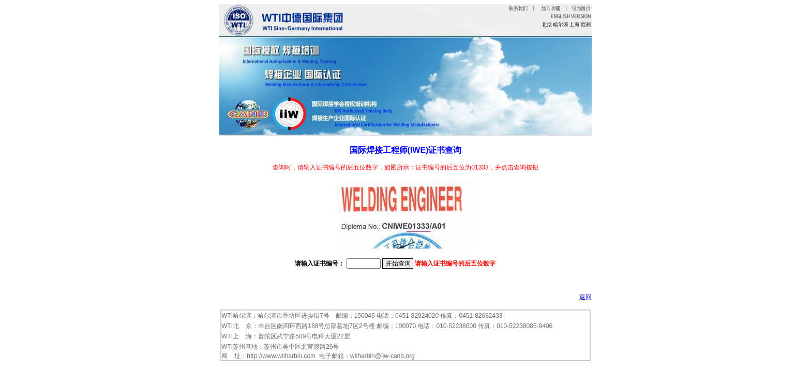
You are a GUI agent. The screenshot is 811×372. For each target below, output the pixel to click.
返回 (585, 297)
